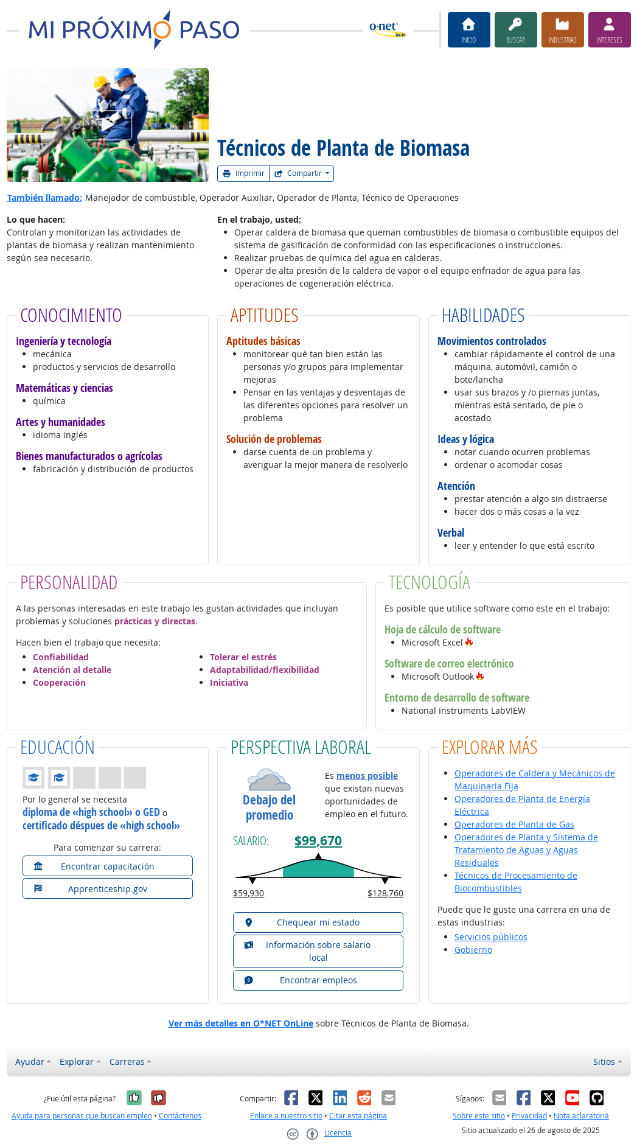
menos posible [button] (367, 775)
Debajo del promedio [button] (269, 807)
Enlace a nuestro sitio (286, 1115)
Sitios (604, 1061)
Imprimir (243, 173)
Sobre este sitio (479, 1115)
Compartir (299, 173)
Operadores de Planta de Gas (514, 824)
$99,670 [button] (318, 840)
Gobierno (473, 949)
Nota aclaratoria (581, 1115)
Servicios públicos (490, 937)
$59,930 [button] (248, 893)
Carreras (127, 1061)
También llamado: (44, 197)
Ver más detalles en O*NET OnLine (241, 1023)
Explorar (77, 1061)
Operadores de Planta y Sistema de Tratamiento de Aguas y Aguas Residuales (526, 849)
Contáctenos (180, 1115)
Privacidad (529, 1115)
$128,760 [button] (385, 893)
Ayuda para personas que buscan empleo (82, 1115)
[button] (469, 642)
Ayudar (29, 1061)
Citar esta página (358, 1115)
